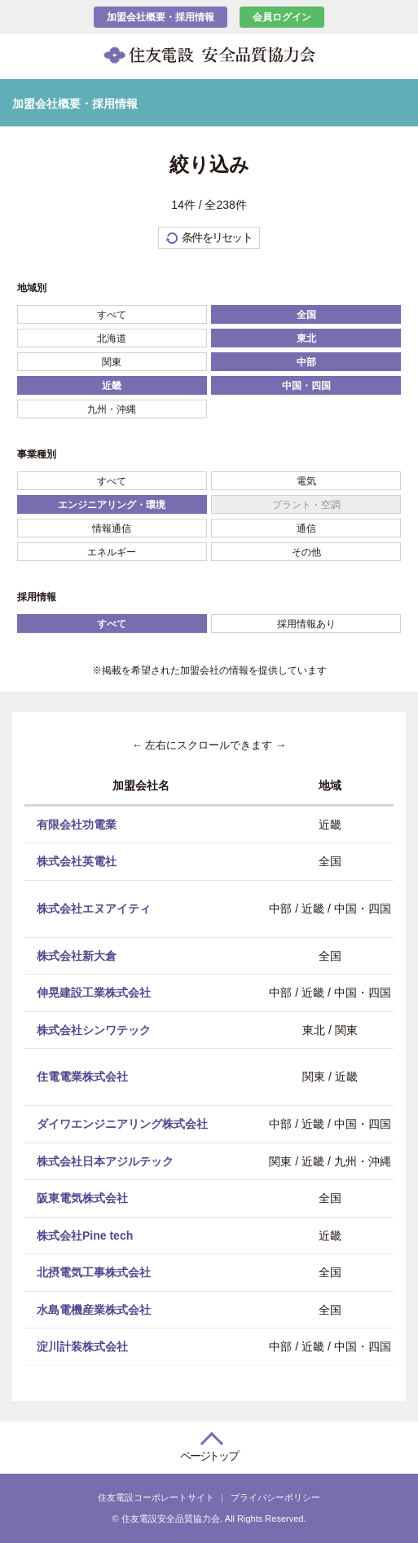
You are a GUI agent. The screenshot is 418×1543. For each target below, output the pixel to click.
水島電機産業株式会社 (94, 1308)
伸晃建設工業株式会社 (94, 992)
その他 (306, 552)
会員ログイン (282, 17)
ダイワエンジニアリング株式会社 (122, 1123)
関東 (111, 362)
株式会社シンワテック (94, 1029)
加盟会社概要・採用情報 (160, 17)
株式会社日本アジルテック (105, 1160)
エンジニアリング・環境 (111, 505)
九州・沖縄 (111, 409)
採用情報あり (306, 624)
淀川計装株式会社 (82, 1346)
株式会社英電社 (77, 861)
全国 (306, 315)
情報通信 (111, 528)
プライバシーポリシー (275, 1497)
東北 (306, 338)
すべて (111, 315)
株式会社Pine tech (85, 1234)
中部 (306, 362)
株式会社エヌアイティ (94, 907)
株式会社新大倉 (77, 955)
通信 (306, 528)
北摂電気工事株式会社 (94, 1272)
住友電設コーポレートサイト (156, 1497)
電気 (306, 481)
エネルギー (111, 552)
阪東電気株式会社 (82, 1198)
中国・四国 (306, 385)
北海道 (111, 338)
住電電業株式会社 (82, 1076)
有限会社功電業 (77, 823)
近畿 (111, 385)
